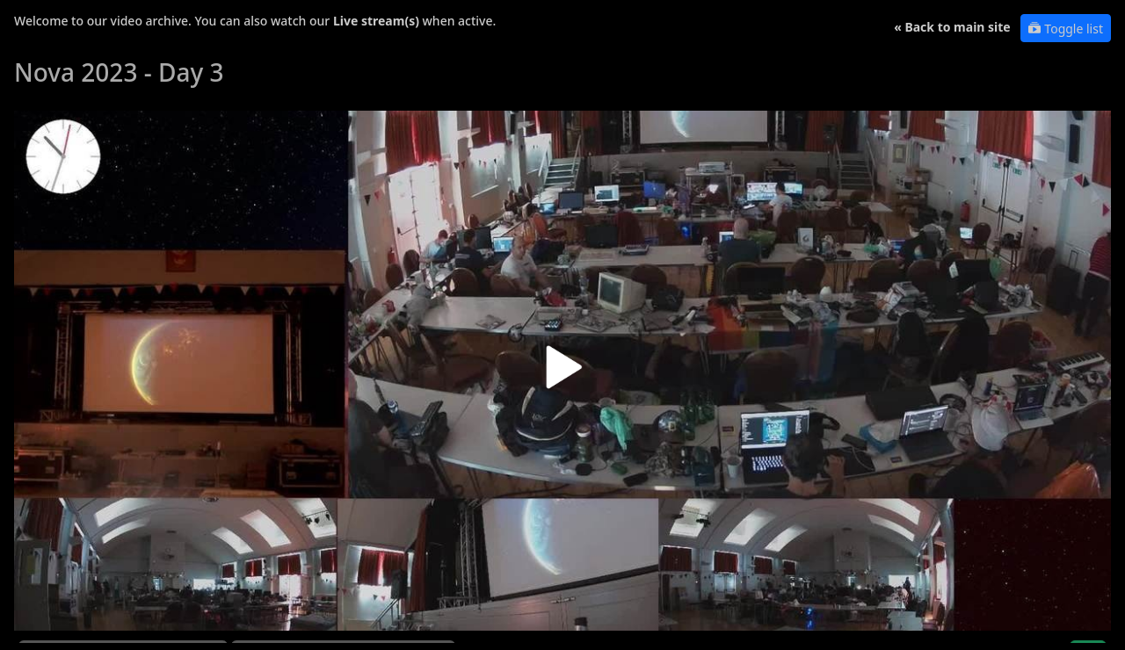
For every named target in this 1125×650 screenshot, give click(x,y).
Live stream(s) (376, 20)
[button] (562, 374)
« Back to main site (952, 26)
